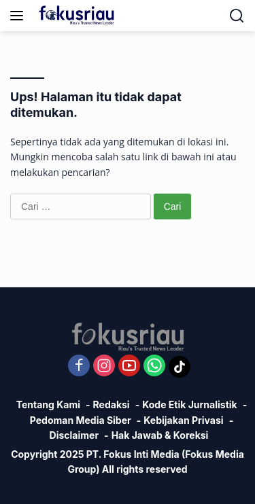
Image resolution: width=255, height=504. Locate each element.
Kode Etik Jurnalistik (189, 404)
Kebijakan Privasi (183, 420)
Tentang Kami (48, 404)
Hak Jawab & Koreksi (160, 435)
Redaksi (111, 404)
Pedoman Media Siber (80, 420)
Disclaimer (74, 435)
